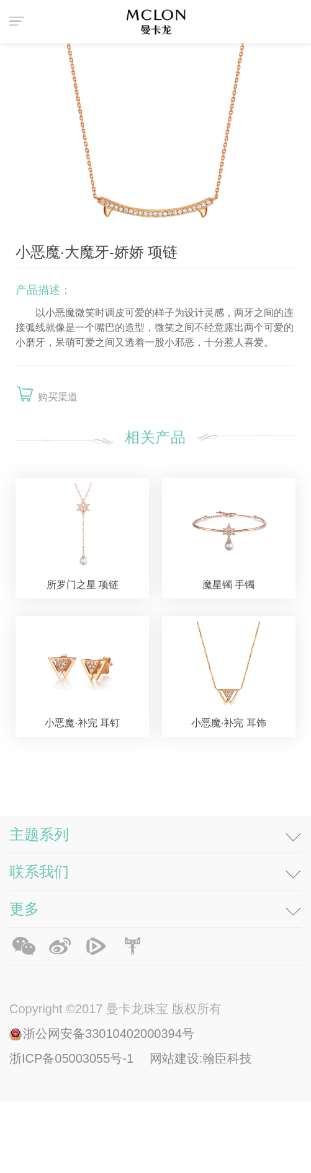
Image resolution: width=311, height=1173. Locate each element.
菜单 (18, 21)
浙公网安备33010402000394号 (108, 1105)
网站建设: (176, 1129)
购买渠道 (58, 397)
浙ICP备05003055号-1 (73, 1129)
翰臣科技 (227, 1129)
